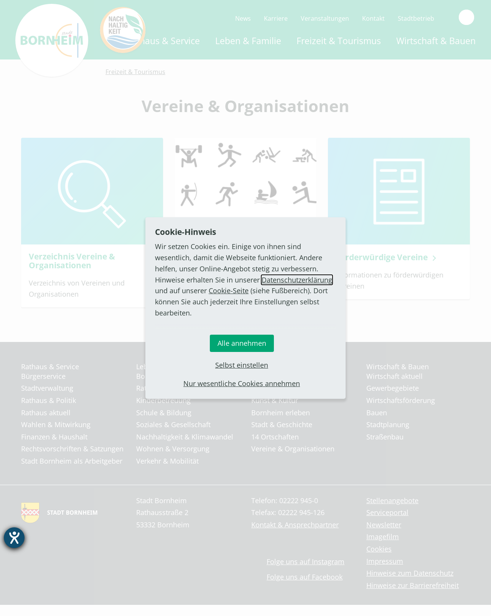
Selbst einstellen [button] (241, 365)
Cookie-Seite (229, 290)
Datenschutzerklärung (297, 279)
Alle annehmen (241, 343)
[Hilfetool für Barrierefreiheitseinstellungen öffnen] (14, 537)
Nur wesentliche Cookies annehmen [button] (241, 383)
